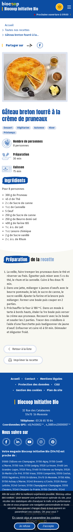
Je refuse (24, 526)
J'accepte (48, 526)
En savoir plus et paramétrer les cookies (36, 517)
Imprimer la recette (23, 360)
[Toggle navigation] (69, 8)
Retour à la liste (20, 349)
